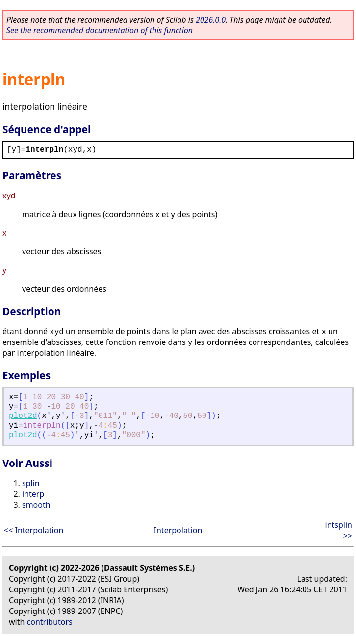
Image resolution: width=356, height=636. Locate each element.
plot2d (23, 416)
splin (31, 483)
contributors (50, 621)
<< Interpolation (33, 530)
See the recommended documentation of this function (99, 30)
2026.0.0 (211, 19)
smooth (36, 504)
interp (33, 494)
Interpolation (178, 530)
